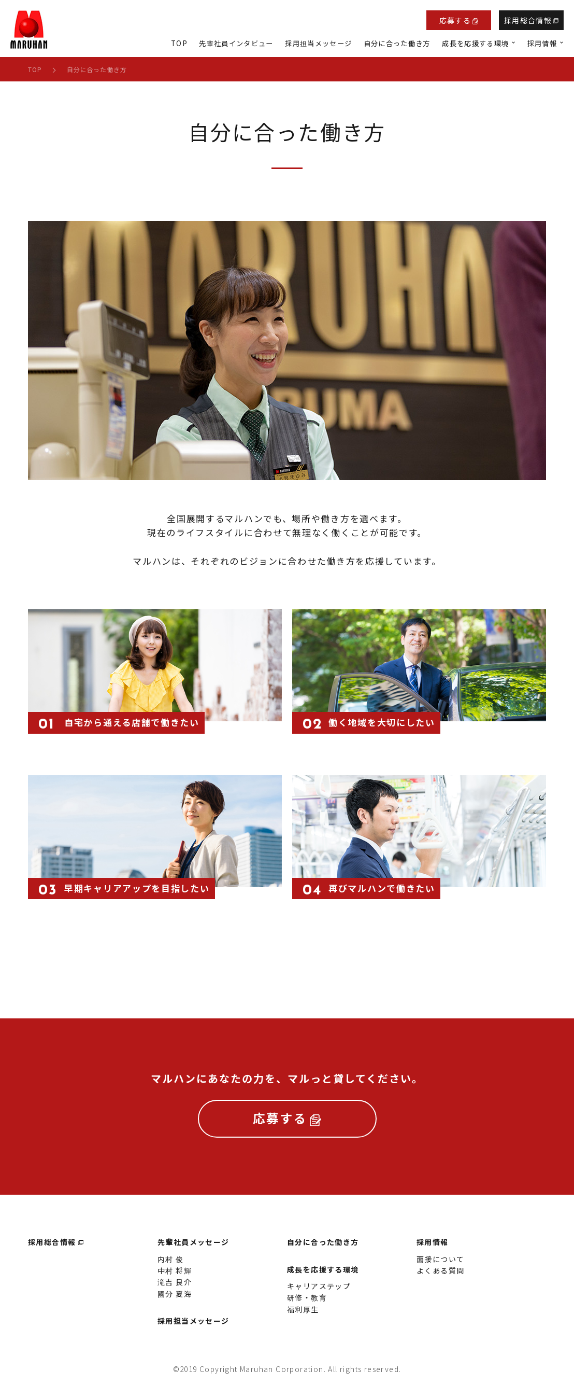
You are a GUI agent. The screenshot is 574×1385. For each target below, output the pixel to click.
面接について (440, 1264)
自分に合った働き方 (397, 43)
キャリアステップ (319, 1291)
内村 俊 (170, 1264)
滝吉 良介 (174, 1287)
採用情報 (433, 1247)
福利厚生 (303, 1314)
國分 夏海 (174, 1299)
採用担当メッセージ (318, 43)
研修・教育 (307, 1302)
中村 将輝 (174, 1275)
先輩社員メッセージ (193, 1247)
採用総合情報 (531, 20)
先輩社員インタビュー (236, 43)
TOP (179, 43)
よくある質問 (440, 1275)
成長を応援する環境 (323, 1274)
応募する (459, 20)
